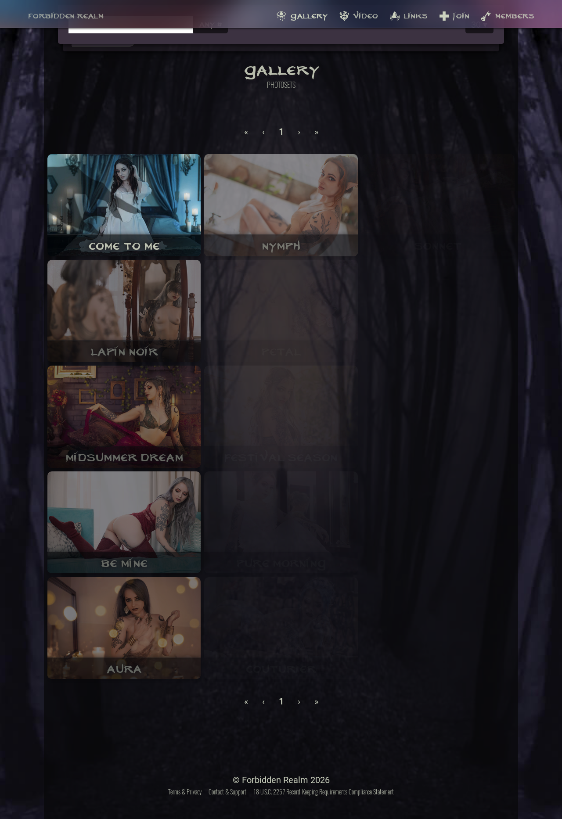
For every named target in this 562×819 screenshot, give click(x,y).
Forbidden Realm (66, 14)
